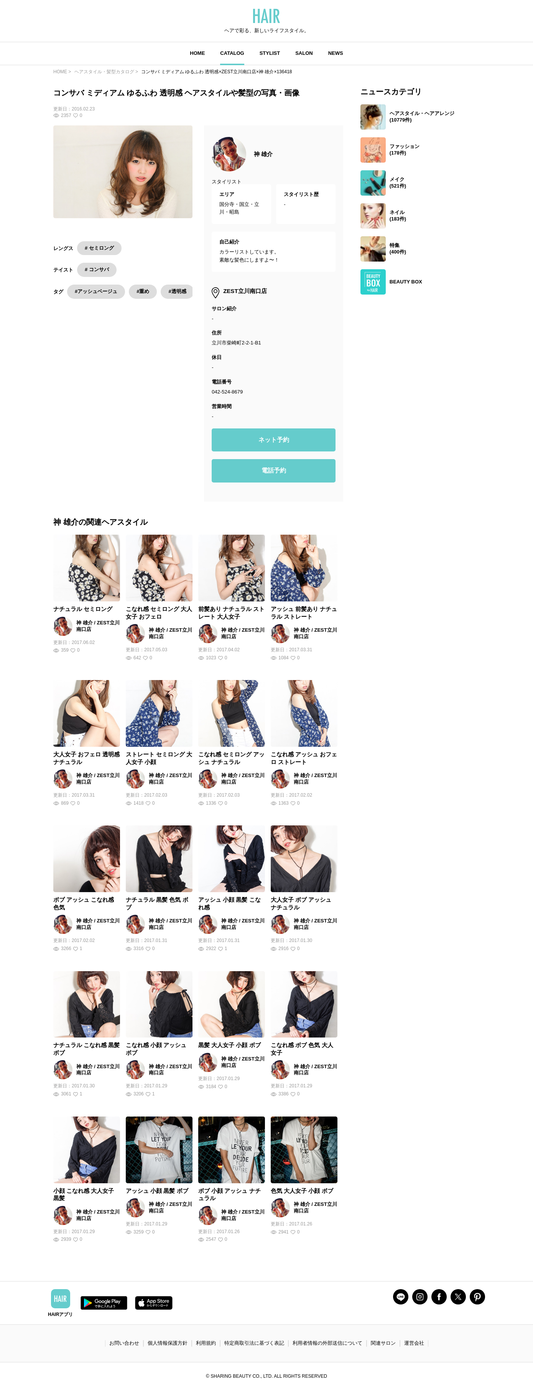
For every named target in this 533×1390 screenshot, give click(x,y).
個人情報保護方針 (168, 1343)
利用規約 (206, 1343)
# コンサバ (97, 269)
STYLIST (270, 53)
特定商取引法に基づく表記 (254, 1343)
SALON (304, 53)
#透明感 (177, 291)
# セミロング (99, 248)
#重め (143, 291)
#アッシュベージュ (96, 291)
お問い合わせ (124, 1343)
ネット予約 (273, 439)
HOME (197, 53)
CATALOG (232, 53)
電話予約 (274, 470)
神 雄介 (263, 154)
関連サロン (383, 1343)
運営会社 (414, 1343)
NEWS (335, 53)
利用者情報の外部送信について (327, 1343)
